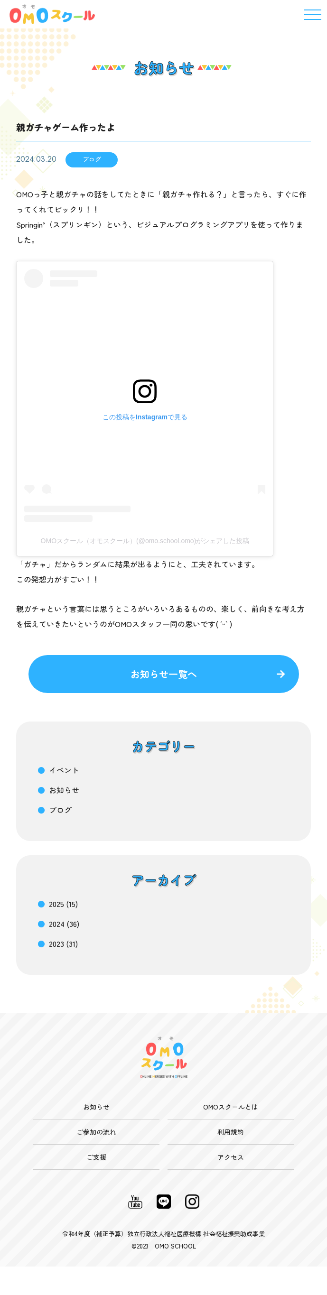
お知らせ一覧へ (164, 674)
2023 (56, 943)
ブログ (60, 809)
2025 (56, 903)
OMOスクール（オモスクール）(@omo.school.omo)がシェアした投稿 (145, 541)
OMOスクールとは (230, 1106)
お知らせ (64, 790)
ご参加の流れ (96, 1132)
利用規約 (230, 1132)
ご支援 (96, 1157)
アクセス (230, 1157)
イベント (64, 770)
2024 (57, 923)
